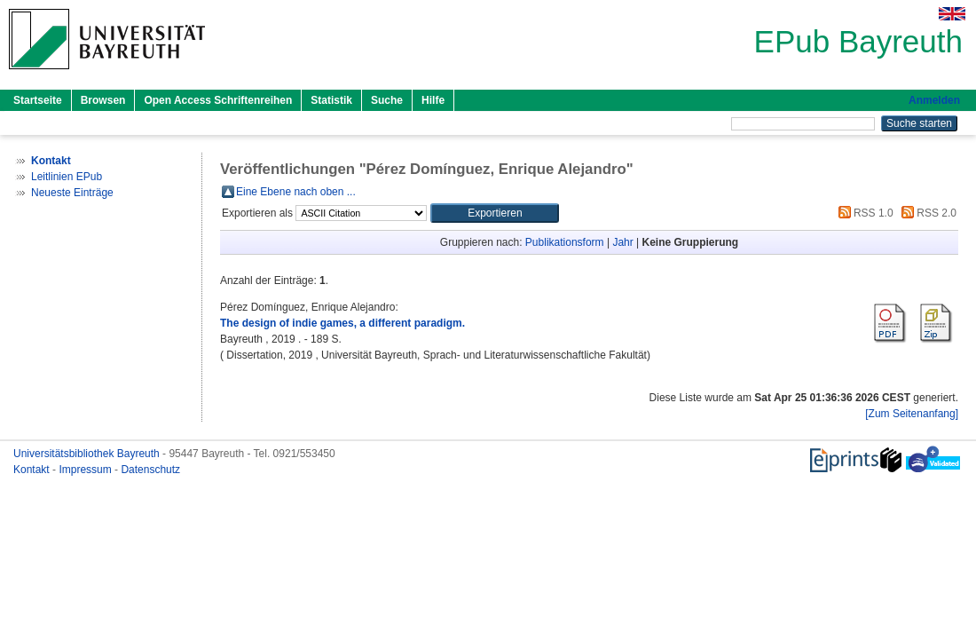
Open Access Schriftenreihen (218, 100)
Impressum (86, 469)
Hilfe (433, 100)
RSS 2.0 (926, 213)
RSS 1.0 (863, 213)
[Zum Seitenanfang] (911, 413)
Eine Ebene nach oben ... (296, 192)
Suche (387, 100)
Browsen (103, 100)
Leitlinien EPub (66, 176)
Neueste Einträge (72, 192)
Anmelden (934, 100)
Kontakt (32, 469)
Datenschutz (150, 469)
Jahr (622, 242)
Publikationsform (564, 242)
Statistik (331, 100)
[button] (494, 213)
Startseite (37, 100)
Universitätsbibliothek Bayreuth (87, 453)
